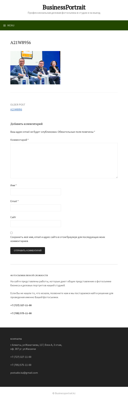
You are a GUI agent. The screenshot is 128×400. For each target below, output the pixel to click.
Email (14, 201)
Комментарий (19, 139)
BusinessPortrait (64, 7)
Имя (13, 185)
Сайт (13, 217)
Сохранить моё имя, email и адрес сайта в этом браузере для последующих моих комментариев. (57, 239)
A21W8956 (16, 109)
